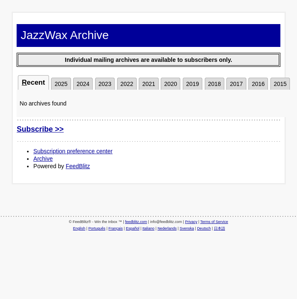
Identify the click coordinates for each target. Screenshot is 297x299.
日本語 (219, 228)
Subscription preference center (73, 151)
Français (115, 228)
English (79, 228)
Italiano (148, 228)
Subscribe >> (40, 129)
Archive (43, 158)
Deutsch (204, 228)
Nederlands (167, 228)
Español (133, 228)
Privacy (191, 222)
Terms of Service (214, 222)
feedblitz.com (136, 222)
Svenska (187, 228)
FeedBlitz (78, 166)
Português (97, 228)
